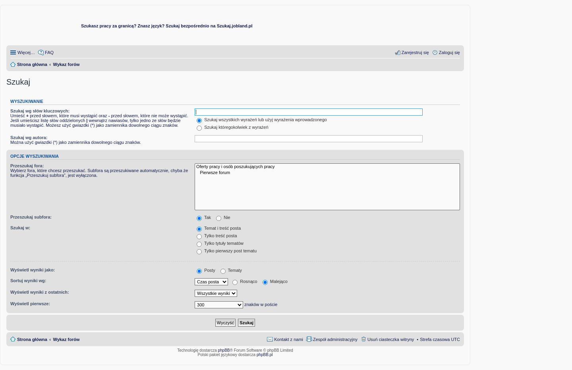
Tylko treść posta (217, 235)
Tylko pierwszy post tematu (227, 250)
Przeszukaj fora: (27, 165)
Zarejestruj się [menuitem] (415, 52)
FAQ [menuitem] (49, 52)
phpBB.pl (265, 355)
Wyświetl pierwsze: (30, 303)
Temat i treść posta (219, 228)
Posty (206, 270)
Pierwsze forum (327, 173)
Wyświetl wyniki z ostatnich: (39, 292)
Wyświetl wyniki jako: (32, 269)
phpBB (224, 350)
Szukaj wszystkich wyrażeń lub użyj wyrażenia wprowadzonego (262, 119)
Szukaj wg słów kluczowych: (40, 110)
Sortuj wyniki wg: (28, 280)
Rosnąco (244, 281)
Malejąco (275, 281)
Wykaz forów (66, 339)
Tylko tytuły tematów (220, 243)
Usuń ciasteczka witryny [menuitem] (390, 339)
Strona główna (32, 339)
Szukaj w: (20, 227)
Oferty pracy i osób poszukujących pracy (327, 167)
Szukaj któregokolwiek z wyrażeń (232, 127)
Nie (223, 217)
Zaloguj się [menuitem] (449, 52)
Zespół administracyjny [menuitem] (335, 339)
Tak (204, 217)
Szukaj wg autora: (29, 137)
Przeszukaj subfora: (31, 217)
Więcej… (26, 52)
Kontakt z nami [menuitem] (288, 339)
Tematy (231, 270)
